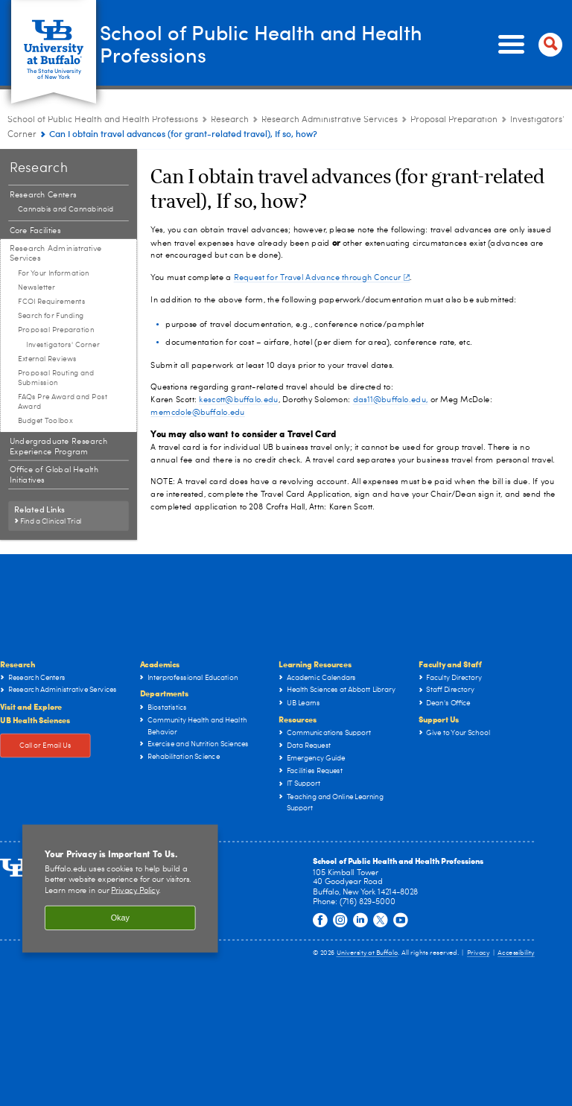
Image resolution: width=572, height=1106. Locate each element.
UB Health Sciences (35, 719)
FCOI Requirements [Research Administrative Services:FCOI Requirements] (51, 301)
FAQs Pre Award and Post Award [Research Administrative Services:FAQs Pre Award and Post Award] (62, 401)
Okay (120, 917)
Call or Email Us (45, 745)
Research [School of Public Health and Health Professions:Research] (230, 119)
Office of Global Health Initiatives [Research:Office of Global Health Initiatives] (54, 475)
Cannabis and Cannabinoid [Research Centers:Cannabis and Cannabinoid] (66, 209)
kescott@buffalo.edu (238, 399)
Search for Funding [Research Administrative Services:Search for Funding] (51, 316)
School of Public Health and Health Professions (283, 43)
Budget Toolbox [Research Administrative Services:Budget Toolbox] (45, 421)
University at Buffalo (367, 953)
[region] (120, 888)
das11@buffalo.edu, (390, 399)
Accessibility (516, 953)
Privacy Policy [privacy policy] (135, 891)
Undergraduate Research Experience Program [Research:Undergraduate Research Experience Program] (58, 446)
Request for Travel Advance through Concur (322, 277)
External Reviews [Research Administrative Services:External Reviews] (47, 359)
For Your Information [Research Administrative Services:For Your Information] (53, 273)
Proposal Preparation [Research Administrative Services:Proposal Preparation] (454, 119)
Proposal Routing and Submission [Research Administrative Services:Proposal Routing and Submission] (56, 378)
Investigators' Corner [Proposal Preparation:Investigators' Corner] (62, 345)
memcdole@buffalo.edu (197, 412)
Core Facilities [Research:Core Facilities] (35, 230)
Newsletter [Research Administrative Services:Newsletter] (36, 287)
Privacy (478, 953)
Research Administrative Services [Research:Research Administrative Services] (329, 119)
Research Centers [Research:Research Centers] (43, 195)
